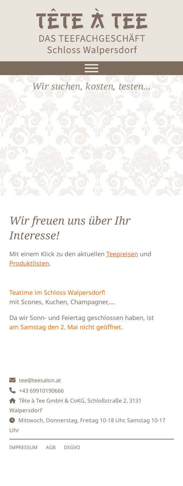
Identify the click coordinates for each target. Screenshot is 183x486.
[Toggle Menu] (91, 68)
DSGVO (72, 447)
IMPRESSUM (23, 447)
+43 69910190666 (41, 390)
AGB (51, 447)
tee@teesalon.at (40, 380)
